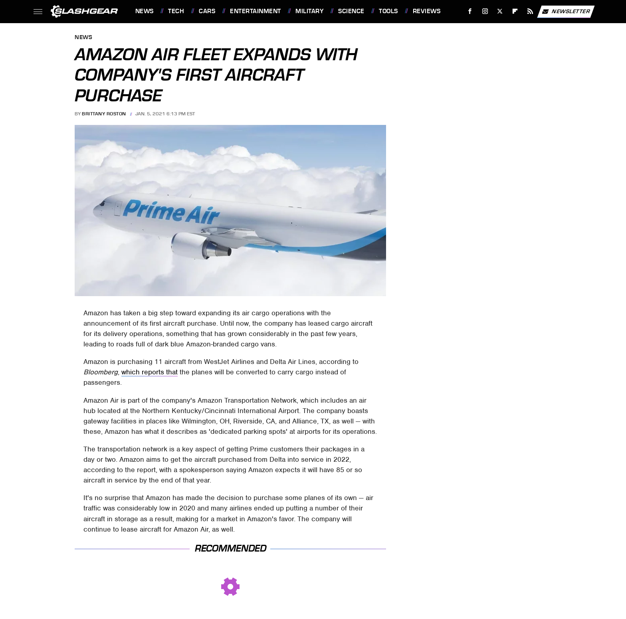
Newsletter (566, 11)
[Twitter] (500, 11)
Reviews (427, 11)
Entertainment (255, 11)
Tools (388, 11)
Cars (207, 11)
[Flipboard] (515, 11)
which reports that (149, 372)
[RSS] (530, 11)
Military (309, 11)
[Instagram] (485, 11)
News (144, 11)
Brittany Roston (104, 114)
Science (351, 11)
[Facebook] (469, 11)
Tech (176, 11)
